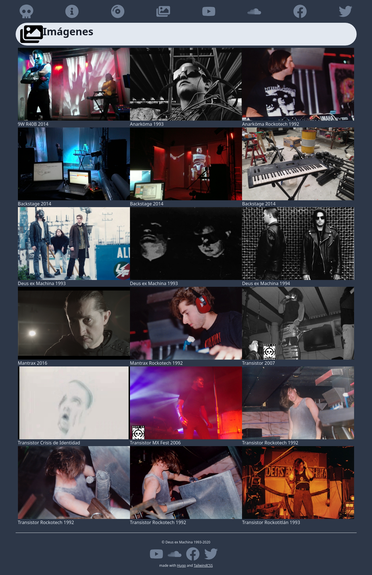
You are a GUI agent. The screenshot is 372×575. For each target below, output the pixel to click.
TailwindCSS (203, 565)
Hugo (181, 565)
